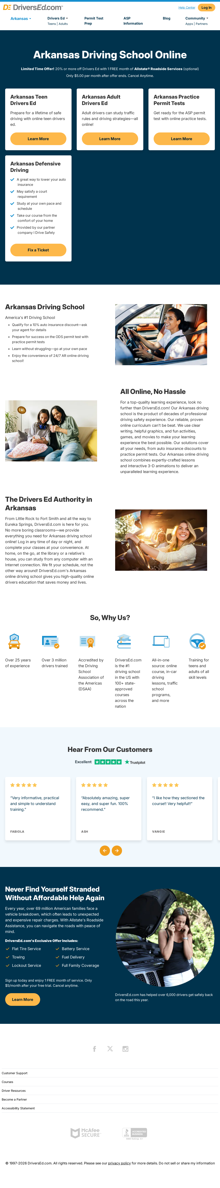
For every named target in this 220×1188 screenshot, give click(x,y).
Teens (51, 24)
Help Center (187, 7)
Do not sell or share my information (187, 1163)
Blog (166, 18)
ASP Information (133, 21)
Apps (189, 24)
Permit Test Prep (93, 21)
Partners (202, 24)
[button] (104, 850)
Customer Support (15, 1073)
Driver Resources (14, 1090)
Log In (207, 7)
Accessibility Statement (18, 1108)
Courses (7, 1082)
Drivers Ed (58, 18)
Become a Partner (14, 1099)
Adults (63, 24)
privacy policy (119, 1163)
